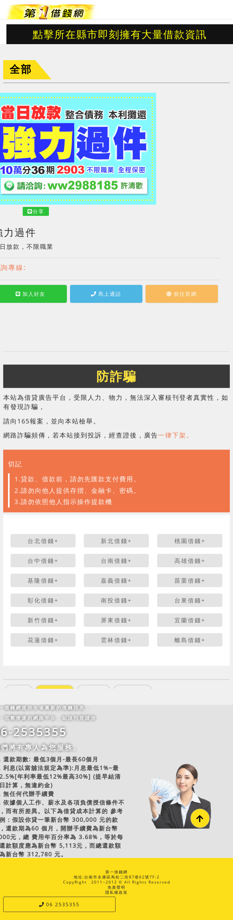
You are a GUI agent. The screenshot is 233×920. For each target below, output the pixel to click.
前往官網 (142, 293)
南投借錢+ (116, 600)
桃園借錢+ (189, 541)
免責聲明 (116, 887)
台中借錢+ (43, 560)
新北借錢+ (116, 541)
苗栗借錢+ (189, 580)
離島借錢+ (189, 640)
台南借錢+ (116, 560)
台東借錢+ (189, 600)
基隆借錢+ (43, 580)
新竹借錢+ (43, 620)
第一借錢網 (116, 872)
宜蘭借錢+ (189, 620)
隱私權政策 (116, 892)
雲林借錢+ (116, 640)
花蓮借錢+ (43, 640)
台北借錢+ (43, 541)
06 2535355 (59, 904)
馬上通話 (66, 293)
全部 (21, 69)
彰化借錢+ (43, 600)
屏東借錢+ (116, 620)
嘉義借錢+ (116, 580)
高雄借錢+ (189, 560)
